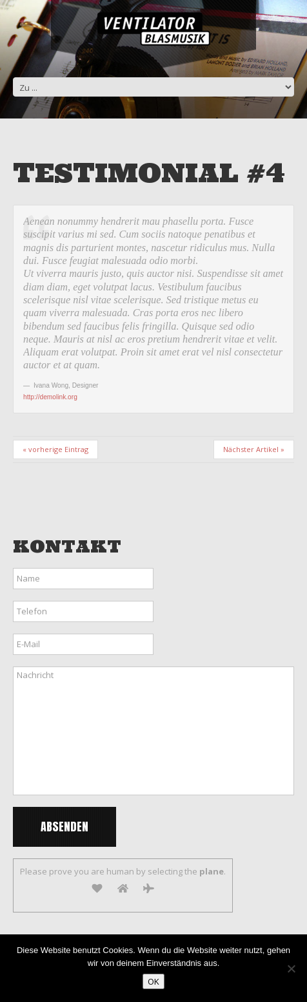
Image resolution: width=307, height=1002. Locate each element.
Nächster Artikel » (253, 449)
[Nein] (290, 968)
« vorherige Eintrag (55, 449)
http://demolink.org (50, 397)
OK (153, 981)
